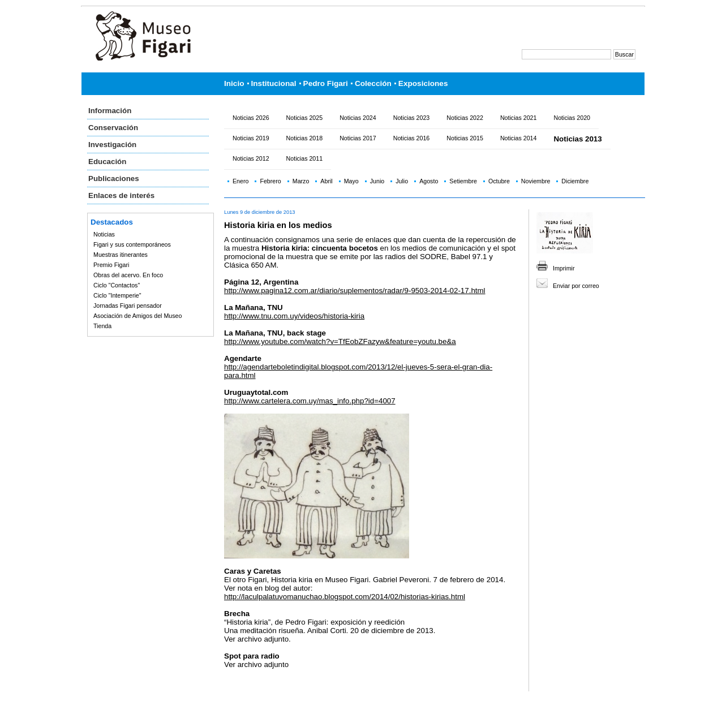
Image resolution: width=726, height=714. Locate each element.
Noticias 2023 (411, 117)
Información (109, 110)
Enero (240, 181)
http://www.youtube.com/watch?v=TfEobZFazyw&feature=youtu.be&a (340, 341)
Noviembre (536, 181)
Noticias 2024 (358, 117)
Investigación (112, 144)
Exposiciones (423, 83)
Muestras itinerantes (120, 254)
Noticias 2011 (304, 158)
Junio (377, 181)
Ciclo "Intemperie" (117, 295)
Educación (107, 161)
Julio (402, 181)
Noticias (104, 234)
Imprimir (563, 268)
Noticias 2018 (304, 138)
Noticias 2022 (464, 117)
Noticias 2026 (251, 117)
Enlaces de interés (121, 195)
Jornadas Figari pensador (127, 305)
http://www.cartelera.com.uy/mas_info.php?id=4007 (310, 401)
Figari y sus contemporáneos (132, 244)
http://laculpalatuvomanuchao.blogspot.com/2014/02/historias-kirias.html (344, 596)
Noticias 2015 (464, 138)
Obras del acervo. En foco (128, 275)
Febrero (270, 181)
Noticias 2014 (518, 138)
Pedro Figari (325, 83)
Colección (373, 83)
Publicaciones (113, 178)
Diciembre (574, 181)
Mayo (351, 181)
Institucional (274, 83)
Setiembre (463, 181)
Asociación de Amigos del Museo (137, 315)
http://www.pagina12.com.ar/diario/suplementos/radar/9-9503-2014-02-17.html (355, 290)
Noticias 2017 (358, 138)
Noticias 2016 (411, 138)
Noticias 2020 (571, 117)
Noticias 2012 (251, 158)
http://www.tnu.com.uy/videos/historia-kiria (294, 316)
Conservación (113, 127)
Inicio (234, 83)
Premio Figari (111, 264)
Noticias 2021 (518, 117)
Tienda (102, 325)
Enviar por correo (576, 285)
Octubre (499, 181)
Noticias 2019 (251, 138)
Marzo (301, 181)
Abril (326, 181)
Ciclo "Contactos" (116, 285)
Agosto (428, 181)
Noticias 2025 (304, 117)
